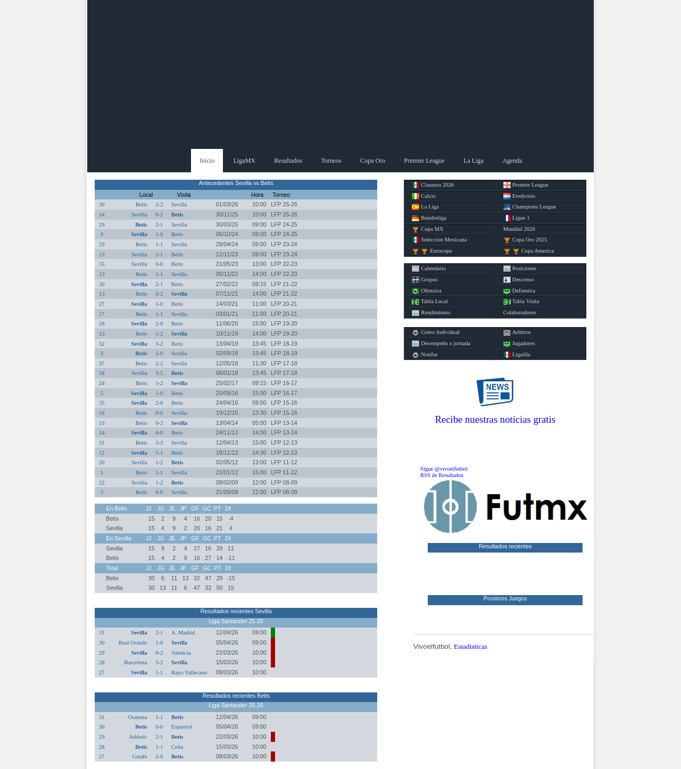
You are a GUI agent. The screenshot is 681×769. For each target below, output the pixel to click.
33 (102, 244)
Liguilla (516, 355)
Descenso (518, 280)
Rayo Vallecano (189, 672)
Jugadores (519, 343)
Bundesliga (429, 218)
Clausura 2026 (433, 185)
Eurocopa (432, 251)
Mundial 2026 (519, 229)
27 (102, 304)
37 (102, 363)
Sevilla (179, 204)
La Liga (473, 160)
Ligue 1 (516, 218)
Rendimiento (431, 313)
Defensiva (519, 291)
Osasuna (137, 717)
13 (102, 254)
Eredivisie (519, 196)
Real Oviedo (133, 643)
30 (102, 643)
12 (102, 453)
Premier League (424, 160)
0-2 (159, 215)
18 (102, 373)
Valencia (181, 653)
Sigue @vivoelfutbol (444, 469)
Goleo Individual (436, 332)
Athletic (138, 737)
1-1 (159, 244)
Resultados (288, 160)
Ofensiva (426, 291)
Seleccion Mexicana (439, 240)
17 (102, 314)
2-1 (159, 225)
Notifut (424, 355)
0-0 (159, 264)
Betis (141, 204)
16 (102, 413)
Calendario (429, 268)
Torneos (331, 160)
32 (102, 344)
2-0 (159, 324)
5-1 (159, 453)
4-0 (159, 433)
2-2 (159, 204)
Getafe (139, 756)
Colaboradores (519, 312)
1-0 (159, 234)
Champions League (530, 207)
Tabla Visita (521, 301)
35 (102, 264)
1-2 (159, 334)
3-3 (159, 443)
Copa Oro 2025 (525, 240)
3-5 (159, 373)
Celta (177, 747)
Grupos (424, 280)
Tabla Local (429, 301)
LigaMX (244, 160)
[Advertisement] (340, 74)
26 (102, 204)
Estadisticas (470, 646)
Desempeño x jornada (441, 343)
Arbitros (517, 332)
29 (102, 225)
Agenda (512, 160)
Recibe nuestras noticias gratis (495, 419)
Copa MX (427, 229)
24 (102, 383)
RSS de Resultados (441, 475)
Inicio (207, 160)
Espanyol (182, 727)
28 (102, 324)
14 (102, 215)
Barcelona (135, 662)
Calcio (424, 196)
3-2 (159, 344)
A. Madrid (183, 633)
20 (102, 462)
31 (102, 443)
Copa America (528, 251)
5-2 (159, 662)
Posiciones (520, 268)
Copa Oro (372, 160)
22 (102, 483)
